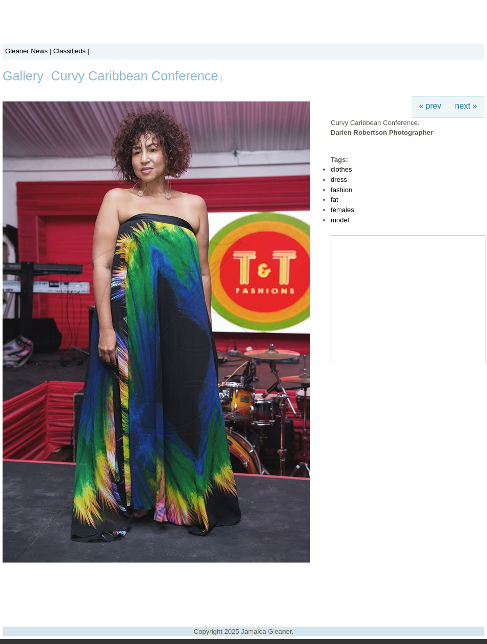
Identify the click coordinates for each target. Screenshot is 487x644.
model (340, 220)
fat (334, 199)
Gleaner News (26, 51)
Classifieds (69, 51)
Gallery (25, 76)
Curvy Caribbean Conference (134, 76)
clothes (341, 169)
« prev (430, 105)
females (342, 210)
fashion (341, 190)
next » (466, 105)
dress (339, 179)
